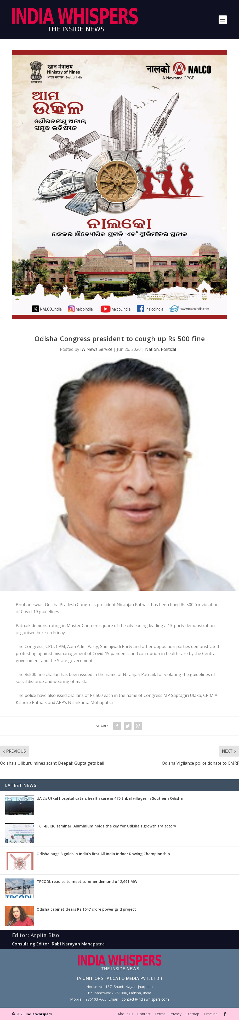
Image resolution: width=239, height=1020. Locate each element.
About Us (125, 1013)
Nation (152, 349)
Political (168, 349)
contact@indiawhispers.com (145, 999)
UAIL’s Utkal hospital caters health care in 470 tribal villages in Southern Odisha (110, 798)
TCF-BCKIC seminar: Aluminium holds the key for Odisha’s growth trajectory (106, 826)
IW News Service (96, 349)
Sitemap (192, 1013)
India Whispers (39, 1014)
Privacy (175, 1013)
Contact (144, 1013)
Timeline (210, 1013)
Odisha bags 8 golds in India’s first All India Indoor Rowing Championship (103, 853)
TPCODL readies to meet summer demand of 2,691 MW (87, 881)
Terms (160, 1013)
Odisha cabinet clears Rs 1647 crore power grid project (86, 909)
